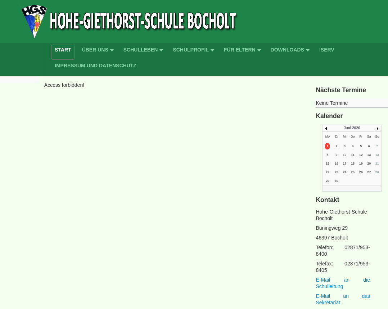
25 (353, 172)
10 (344, 155)
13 (369, 155)
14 (377, 155)
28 (377, 172)
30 (336, 181)
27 (369, 172)
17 (344, 163)
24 (344, 172)
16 (336, 163)
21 (377, 163)
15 (327, 163)
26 (361, 172)
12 (361, 155)
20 (369, 163)
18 (353, 163)
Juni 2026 (352, 128)
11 (353, 155)
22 (327, 172)
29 (327, 181)
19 (361, 163)
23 (336, 172)
